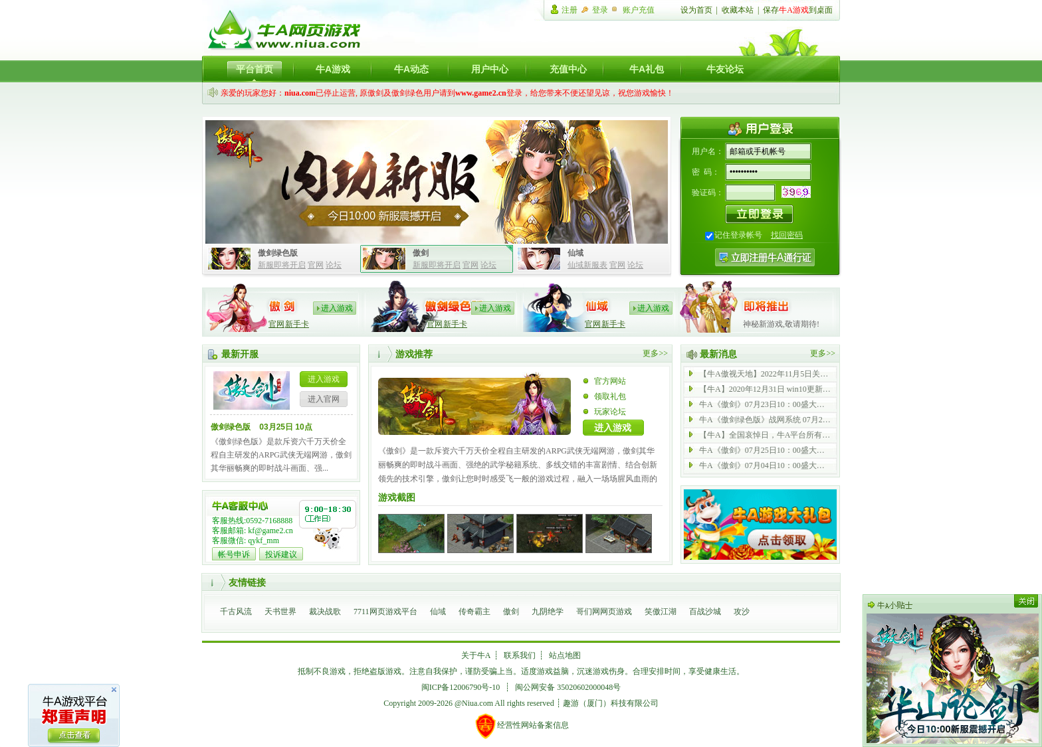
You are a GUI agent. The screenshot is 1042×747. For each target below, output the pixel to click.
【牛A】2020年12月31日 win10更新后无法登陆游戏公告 (765, 389)
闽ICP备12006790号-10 (460, 687)
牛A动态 (411, 69)
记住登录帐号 (738, 235)
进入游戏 (337, 308)
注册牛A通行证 (765, 257)
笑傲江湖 (661, 611)
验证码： (708, 192)
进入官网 (324, 399)
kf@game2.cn (270, 530)
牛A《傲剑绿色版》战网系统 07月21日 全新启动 (765, 419)
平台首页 (254, 69)
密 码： (706, 172)
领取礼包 (610, 396)
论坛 (334, 265)
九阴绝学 (548, 611)
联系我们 (520, 655)
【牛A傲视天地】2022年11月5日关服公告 (765, 373)
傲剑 (511, 611)
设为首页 (696, 10)
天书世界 (280, 611)
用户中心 (489, 69)
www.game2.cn (480, 93)
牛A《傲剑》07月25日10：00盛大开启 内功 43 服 (765, 450)
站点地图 (565, 655)
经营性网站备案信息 (521, 726)
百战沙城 (705, 611)
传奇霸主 (474, 611)
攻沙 (742, 611)
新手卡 (297, 324)
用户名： (708, 151)
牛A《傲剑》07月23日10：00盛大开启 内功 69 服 (765, 404)
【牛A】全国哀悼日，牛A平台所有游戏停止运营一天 (765, 435)
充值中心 (568, 69)
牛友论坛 (725, 69)
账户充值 (639, 10)
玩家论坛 (610, 411)
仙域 (438, 611)
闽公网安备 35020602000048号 (568, 687)
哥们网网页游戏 (604, 611)
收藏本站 (738, 10)
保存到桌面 (798, 10)
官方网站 (610, 381)
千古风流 (236, 611)
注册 (569, 10)
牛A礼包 (646, 69)
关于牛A (476, 655)
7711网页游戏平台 (385, 611)
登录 (600, 10)
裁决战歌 (325, 611)
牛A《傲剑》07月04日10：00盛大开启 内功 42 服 (765, 465)
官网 (316, 265)
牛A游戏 (333, 69)
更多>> (655, 353)
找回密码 (787, 235)
